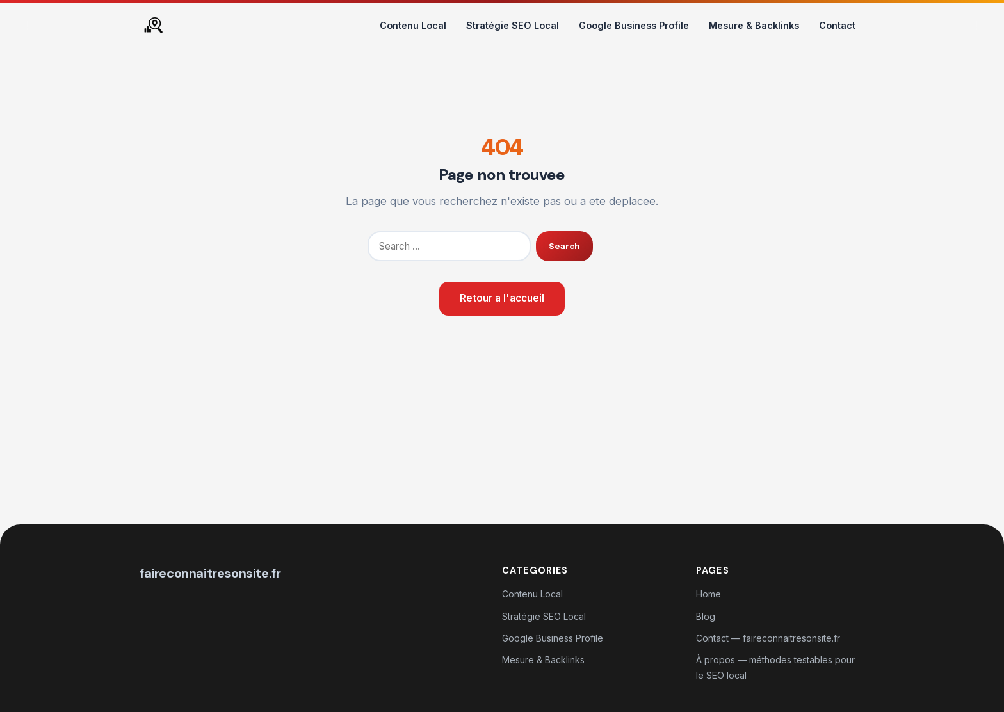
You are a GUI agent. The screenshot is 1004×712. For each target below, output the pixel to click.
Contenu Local (413, 25)
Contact (837, 25)
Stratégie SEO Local (512, 25)
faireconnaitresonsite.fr (210, 573)
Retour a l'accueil (502, 298)
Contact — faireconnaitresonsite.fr (768, 638)
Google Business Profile (634, 25)
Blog (705, 616)
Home (708, 593)
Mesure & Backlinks (754, 25)
